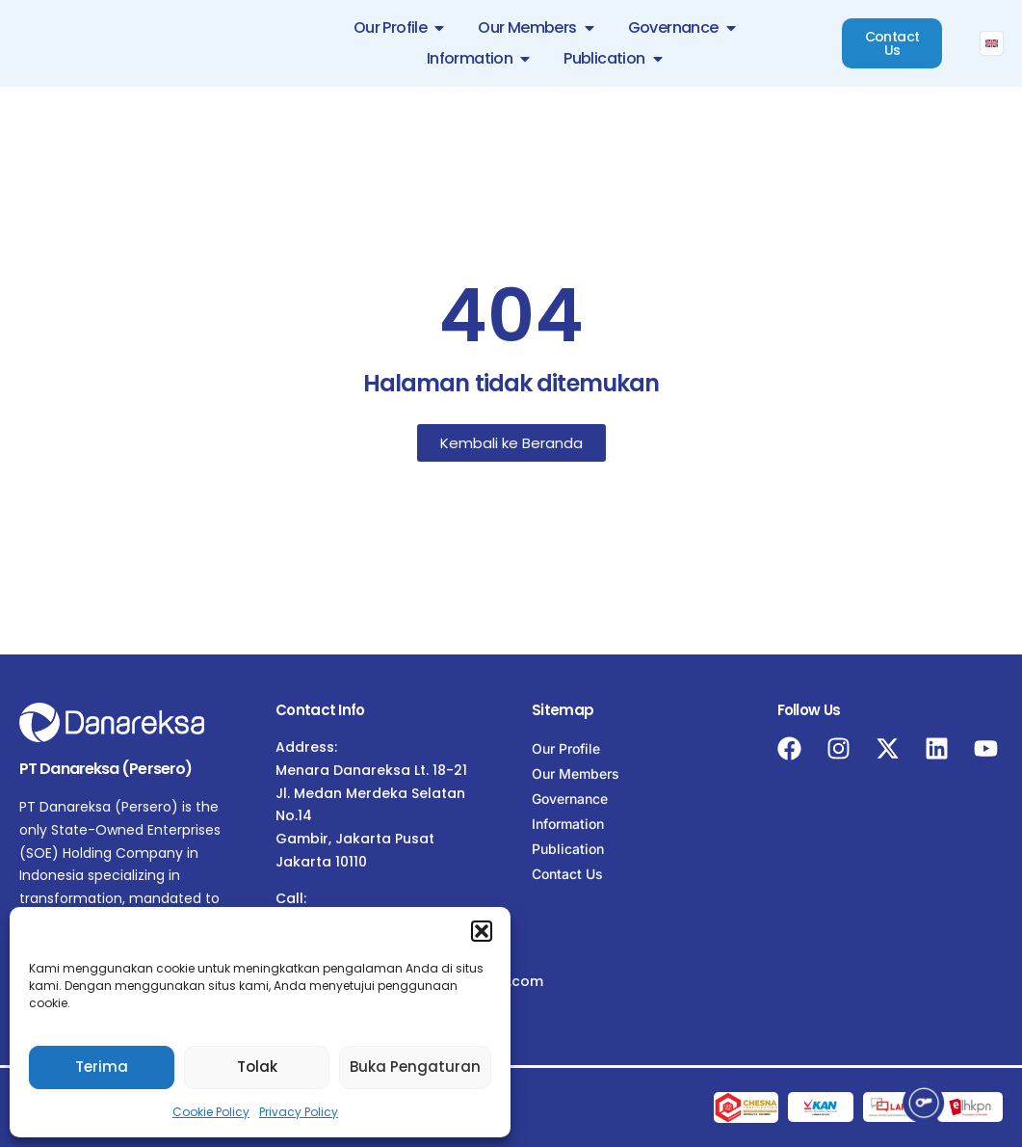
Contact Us (567, 874)
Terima (101, 1066)
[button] (481, 931)
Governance (570, 798)
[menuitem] (992, 43)
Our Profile (566, 748)
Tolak (257, 1066)
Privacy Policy (298, 1112)
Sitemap (562, 710)
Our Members (575, 773)
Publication (568, 848)
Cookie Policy (210, 1112)
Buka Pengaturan (415, 1066)
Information (568, 823)
